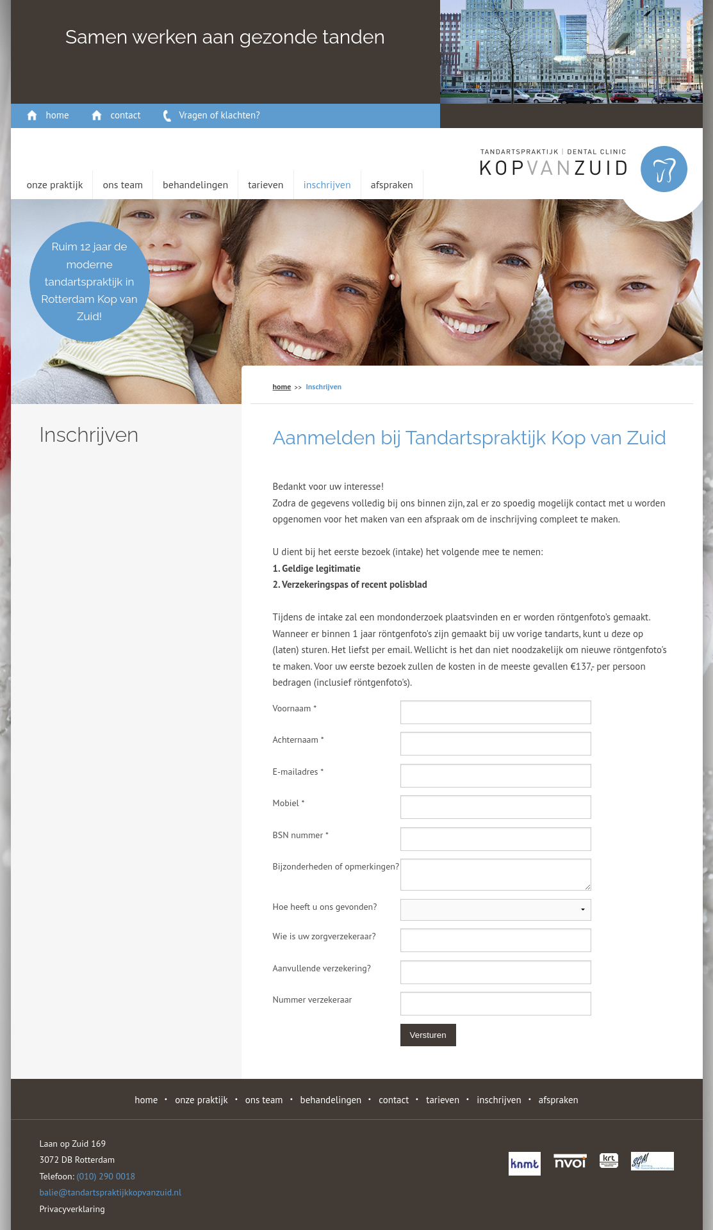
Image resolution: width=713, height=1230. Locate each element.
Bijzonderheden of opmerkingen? (336, 866)
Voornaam (294, 708)
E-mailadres (298, 771)
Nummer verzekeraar (312, 999)
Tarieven (265, 184)
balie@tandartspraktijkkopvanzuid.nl (111, 1192)
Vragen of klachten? (219, 115)
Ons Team (122, 184)
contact (126, 115)
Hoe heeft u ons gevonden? (325, 906)
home (57, 115)
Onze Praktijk (55, 184)
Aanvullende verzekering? (322, 968)
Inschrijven (327, 184)
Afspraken (392, 184)
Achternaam (298, 739)
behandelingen (195, 184)
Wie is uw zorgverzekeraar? (324, 936)
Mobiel (289, 803)
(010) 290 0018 (106, 1176)
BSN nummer (301, 835)
